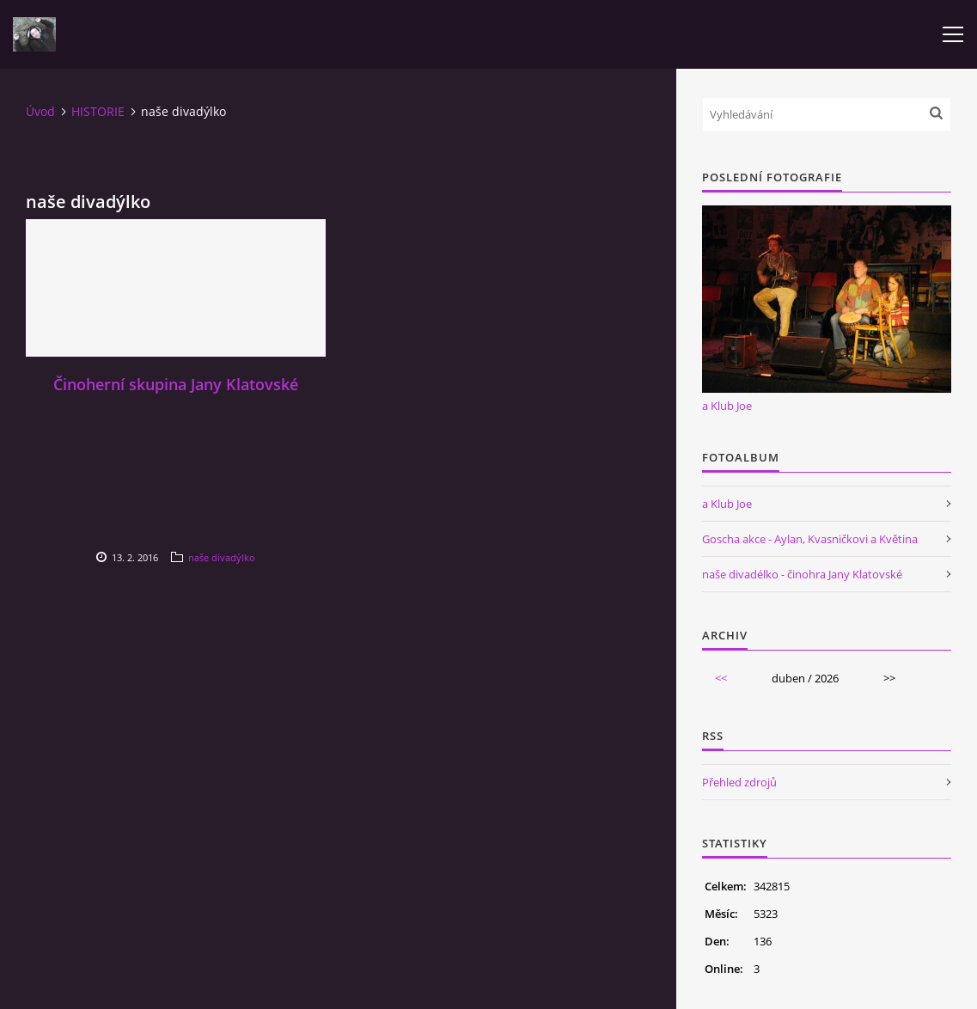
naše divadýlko (221, 557)
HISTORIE (98, 111)
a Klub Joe (727, 405)
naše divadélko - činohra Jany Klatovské (802, 574)
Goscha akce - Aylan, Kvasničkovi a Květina (810, 539)
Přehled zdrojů (739, 782)
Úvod (40, 111)
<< (721, 678)
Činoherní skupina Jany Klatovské (175, 384)
